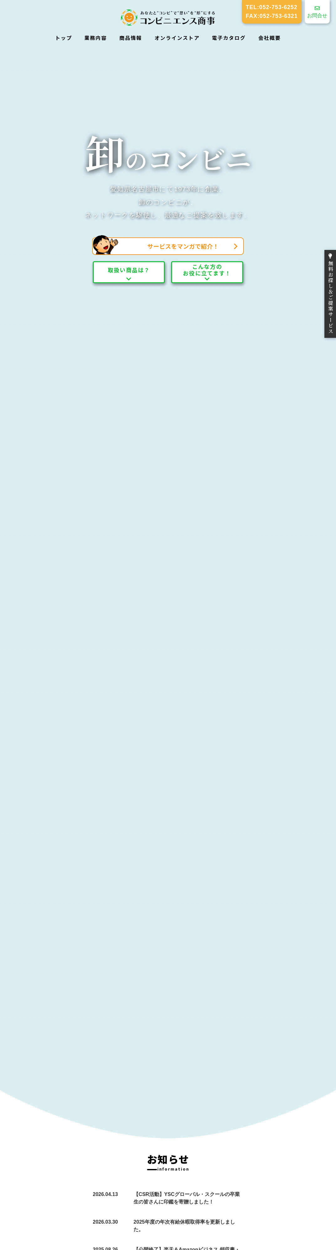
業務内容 (95, 38)
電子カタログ (229, 38)
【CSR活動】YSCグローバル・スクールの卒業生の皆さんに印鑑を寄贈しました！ (187, 1198)
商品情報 (130, 38)
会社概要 (269, 38)
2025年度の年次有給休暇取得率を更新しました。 (184, 1225)
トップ (63, 38)
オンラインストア (177, 38)
